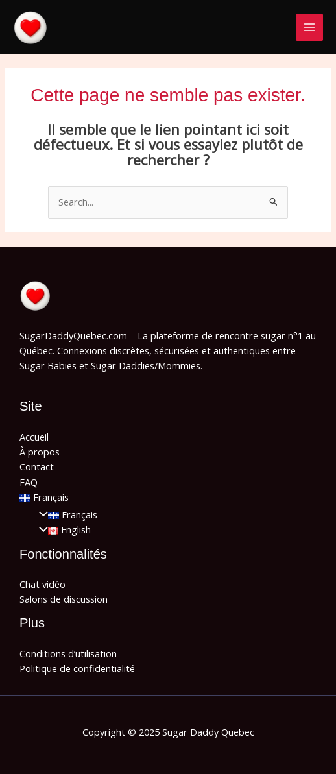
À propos (39, 451)
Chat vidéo (42, 583)
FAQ (28, 482)
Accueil (34, 436)
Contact (36, 466)
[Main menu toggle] (309, 27)
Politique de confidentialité (77, 668)
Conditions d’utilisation (68, 653)
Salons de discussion (63, 598)
